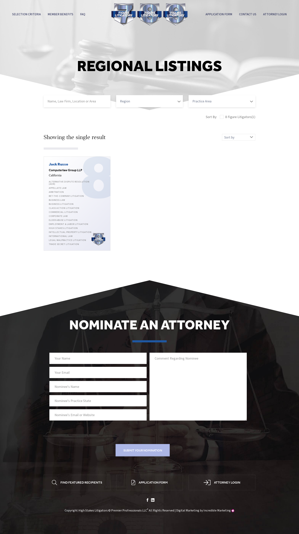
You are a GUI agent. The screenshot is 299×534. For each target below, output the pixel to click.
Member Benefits (60, 14)
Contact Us (247, 14)
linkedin (152, 500)
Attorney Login (275, 14)
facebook (147, 500)
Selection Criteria (26, 14)
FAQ (82, 14)
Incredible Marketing (217, 511)
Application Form (219, 14)
